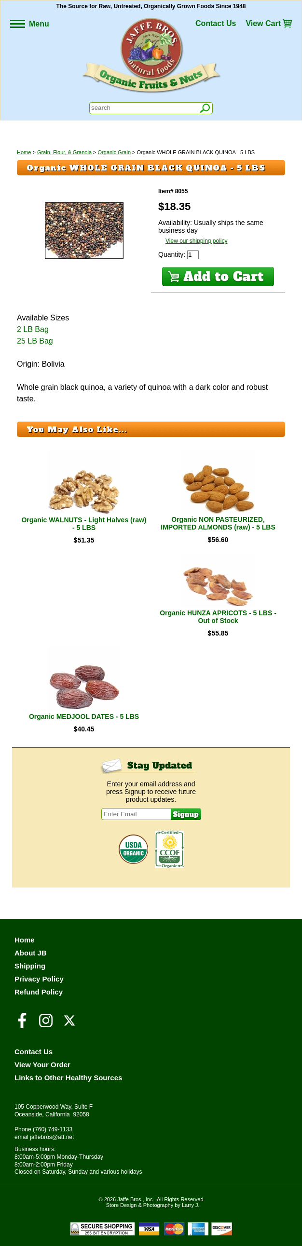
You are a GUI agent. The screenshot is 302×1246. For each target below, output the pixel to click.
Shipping (29, 966)
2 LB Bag (33, 329)
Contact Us (215, 23)
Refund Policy (38, 992)
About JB (30, 953)
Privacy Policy (39, 979)
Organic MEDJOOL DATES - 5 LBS (84, 716)
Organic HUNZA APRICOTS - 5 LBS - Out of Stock (218, 616)
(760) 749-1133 (52, 1129)
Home (24, 152)
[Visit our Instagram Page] (46, 1025)
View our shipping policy (196, 241)
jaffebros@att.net (52, 1137)
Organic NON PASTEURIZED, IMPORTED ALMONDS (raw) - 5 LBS (218, 523)
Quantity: (172, 254)
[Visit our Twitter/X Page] (69, 1025)
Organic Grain (114, 152)
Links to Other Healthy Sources (68, 1078)
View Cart (263, 23)
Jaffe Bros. (129, 1199)
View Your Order (42, 1064)
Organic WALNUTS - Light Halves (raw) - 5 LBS (83, 523)
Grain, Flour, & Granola (64, 152)
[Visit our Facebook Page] (22, 1025)
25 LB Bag (35, 341)
